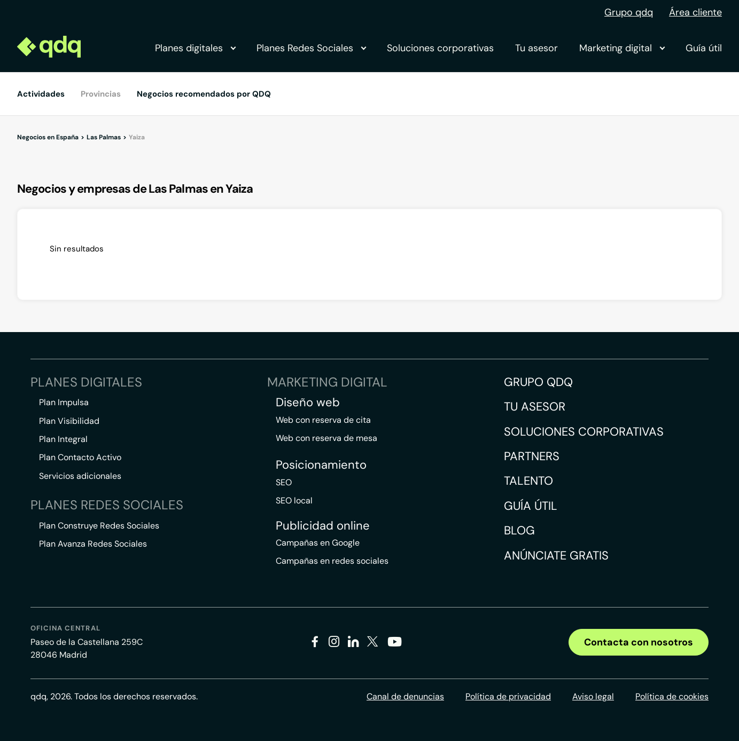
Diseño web (308, 402)
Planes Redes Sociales (310, 48)
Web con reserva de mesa (326, 438)
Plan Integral (63, 439)
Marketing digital (621, 48)
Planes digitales (195, 48)
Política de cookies (672, 696)
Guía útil (704, 48)
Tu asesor (536, 48)
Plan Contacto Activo (80, 457)
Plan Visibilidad (69, 421)
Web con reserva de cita (323, 419)
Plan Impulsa (64, 402)
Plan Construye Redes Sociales (99, 525)
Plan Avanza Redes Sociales (93, 543)
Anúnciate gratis (556, 555)
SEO (284, 482)
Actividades (41, 94)
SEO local (294, 500)
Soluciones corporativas (440, 48)
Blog (519, 530)
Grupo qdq (628, 12)
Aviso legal (593, 696)
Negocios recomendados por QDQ (204, 94)
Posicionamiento (321, 465)
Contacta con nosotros (638, 642)
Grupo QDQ (538, 382)
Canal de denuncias (405, 696)
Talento (528, 480)
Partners (531, 456)
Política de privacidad (508, 696)
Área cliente (695, 12)
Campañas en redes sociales (332, 560)
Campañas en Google (318, 542)
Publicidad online (323, 526)
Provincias (101, 94)
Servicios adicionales (80, 476)
